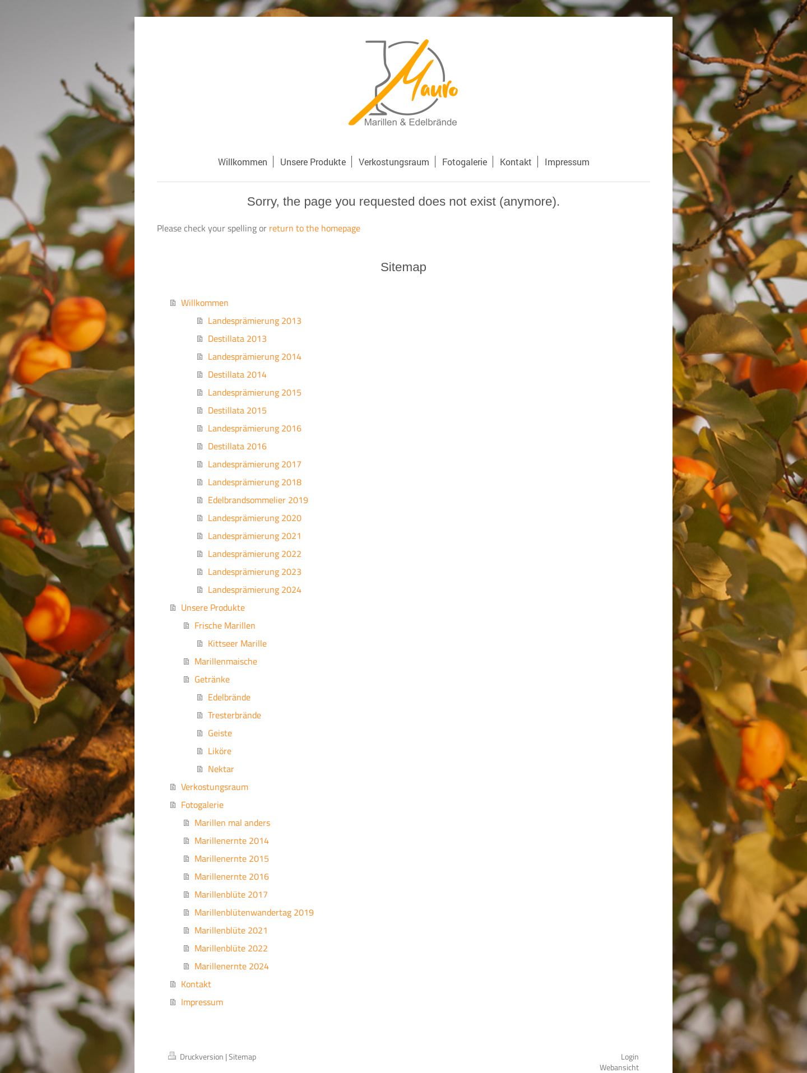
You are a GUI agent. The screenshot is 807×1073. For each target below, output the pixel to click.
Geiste (220, 733)
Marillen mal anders (232, 822)
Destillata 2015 (237, 410)
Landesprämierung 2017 (255, 464)
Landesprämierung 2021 (255, 535)
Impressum (202, 1002)
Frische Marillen (225, 625)
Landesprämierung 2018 (255, 482)
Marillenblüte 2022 (231, 948)
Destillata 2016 (237, 446)
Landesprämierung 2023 (255, 571)
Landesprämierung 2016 (255, 428)
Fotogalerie (202, 804)
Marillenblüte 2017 (231, 894)
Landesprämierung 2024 (255, 589)
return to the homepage (314, 228)
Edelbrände (229, 697)
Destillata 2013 (237, 338)
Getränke (212, 679)
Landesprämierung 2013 (255, 320)
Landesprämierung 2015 (255, 392)
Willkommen (205, 302)
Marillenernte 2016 (231, 876)
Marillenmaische (225, 661)
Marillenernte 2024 (231, 966)
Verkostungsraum (214, 786)
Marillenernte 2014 (231, 840)
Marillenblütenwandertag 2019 (254, 912)
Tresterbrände (234, 715)
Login (630, 1056)
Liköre (219, 751)
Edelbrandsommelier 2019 (258, 500)
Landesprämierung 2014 (255, 356)
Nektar (221, 768)
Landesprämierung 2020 (255, 517)
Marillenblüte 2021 (231, 930)
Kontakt (196, 984)
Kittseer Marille (237, 643)
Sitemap (242, 1056)
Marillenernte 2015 (231, 858)
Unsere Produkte (213, 607)
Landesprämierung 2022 (255, 553)
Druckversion (196, 1056)
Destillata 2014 (237, 374)
